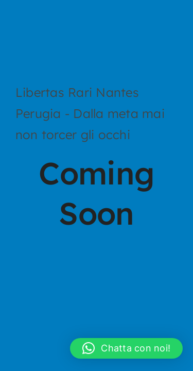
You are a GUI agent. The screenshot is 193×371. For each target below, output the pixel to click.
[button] (126, 348)
